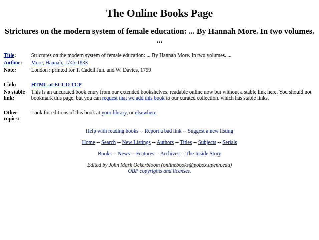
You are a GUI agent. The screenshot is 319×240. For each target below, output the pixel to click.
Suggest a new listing (210, 131)
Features (145, 153)
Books (104, 153)
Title (9, 55)
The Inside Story (203, 153)
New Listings (136, 142)
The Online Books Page (159, 13)
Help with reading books (112, 131)
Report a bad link (163, 131)
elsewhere (145, 112)
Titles (186, 142)
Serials (230, 142)
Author (12, 62)
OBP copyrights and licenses (159, 171)
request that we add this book (133, 98)
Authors (165, 142)
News (124, 153)
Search (108, 142)
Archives (170, 153)
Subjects (207, 142)
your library (113, 112)
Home (88, 142)
